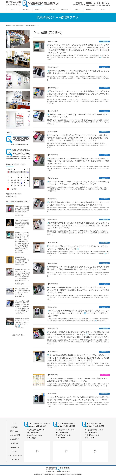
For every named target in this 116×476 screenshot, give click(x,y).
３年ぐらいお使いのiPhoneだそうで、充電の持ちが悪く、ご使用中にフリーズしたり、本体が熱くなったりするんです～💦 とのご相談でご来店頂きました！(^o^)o (78, 313)
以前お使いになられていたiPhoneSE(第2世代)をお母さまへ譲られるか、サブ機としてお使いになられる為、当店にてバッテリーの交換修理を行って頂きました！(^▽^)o (78, 160)
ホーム (14, 423)
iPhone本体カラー (14, 447)
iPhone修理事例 (104, 41)
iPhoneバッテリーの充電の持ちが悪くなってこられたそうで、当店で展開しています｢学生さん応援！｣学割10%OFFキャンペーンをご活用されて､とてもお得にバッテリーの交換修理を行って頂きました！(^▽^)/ (78, 137)
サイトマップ (14, 459)
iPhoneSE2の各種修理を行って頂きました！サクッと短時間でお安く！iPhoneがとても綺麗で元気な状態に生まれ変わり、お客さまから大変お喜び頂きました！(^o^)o (78, 290)
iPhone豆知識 (105, 375)
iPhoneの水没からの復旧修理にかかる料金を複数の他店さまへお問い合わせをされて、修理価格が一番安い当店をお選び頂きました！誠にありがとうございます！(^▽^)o (22, 306)
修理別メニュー (15, 431)
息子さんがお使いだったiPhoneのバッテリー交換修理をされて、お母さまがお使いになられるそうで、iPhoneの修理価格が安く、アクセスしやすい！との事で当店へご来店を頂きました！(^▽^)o (78, 93)
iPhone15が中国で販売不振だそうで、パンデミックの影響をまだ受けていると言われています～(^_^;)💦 (22, 322)
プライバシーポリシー (14, 455)
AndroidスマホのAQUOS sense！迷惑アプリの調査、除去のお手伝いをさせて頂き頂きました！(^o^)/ (22, 210)
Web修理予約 (14, 439)
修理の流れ (14, 427)
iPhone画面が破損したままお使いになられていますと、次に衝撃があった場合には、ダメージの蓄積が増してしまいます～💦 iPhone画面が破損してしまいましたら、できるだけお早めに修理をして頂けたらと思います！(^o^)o (78, 334)
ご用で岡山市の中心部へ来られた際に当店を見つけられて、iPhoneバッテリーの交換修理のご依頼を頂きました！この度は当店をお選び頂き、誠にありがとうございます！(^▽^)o (78, 225)
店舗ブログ (14, 443)
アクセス (14, 451)
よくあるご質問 (15, 435)
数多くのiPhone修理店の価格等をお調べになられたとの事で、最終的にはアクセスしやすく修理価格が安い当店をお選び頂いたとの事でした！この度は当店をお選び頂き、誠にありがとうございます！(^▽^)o (78, 357)
